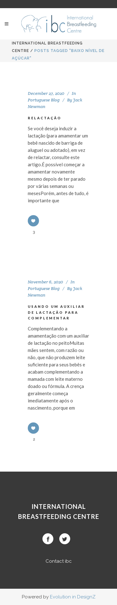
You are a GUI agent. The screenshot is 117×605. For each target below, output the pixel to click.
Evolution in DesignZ (72, 597)
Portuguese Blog (44, 100)
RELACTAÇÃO (44, 118)
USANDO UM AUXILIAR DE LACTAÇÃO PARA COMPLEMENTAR (56, 312)
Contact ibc (59, 561)
